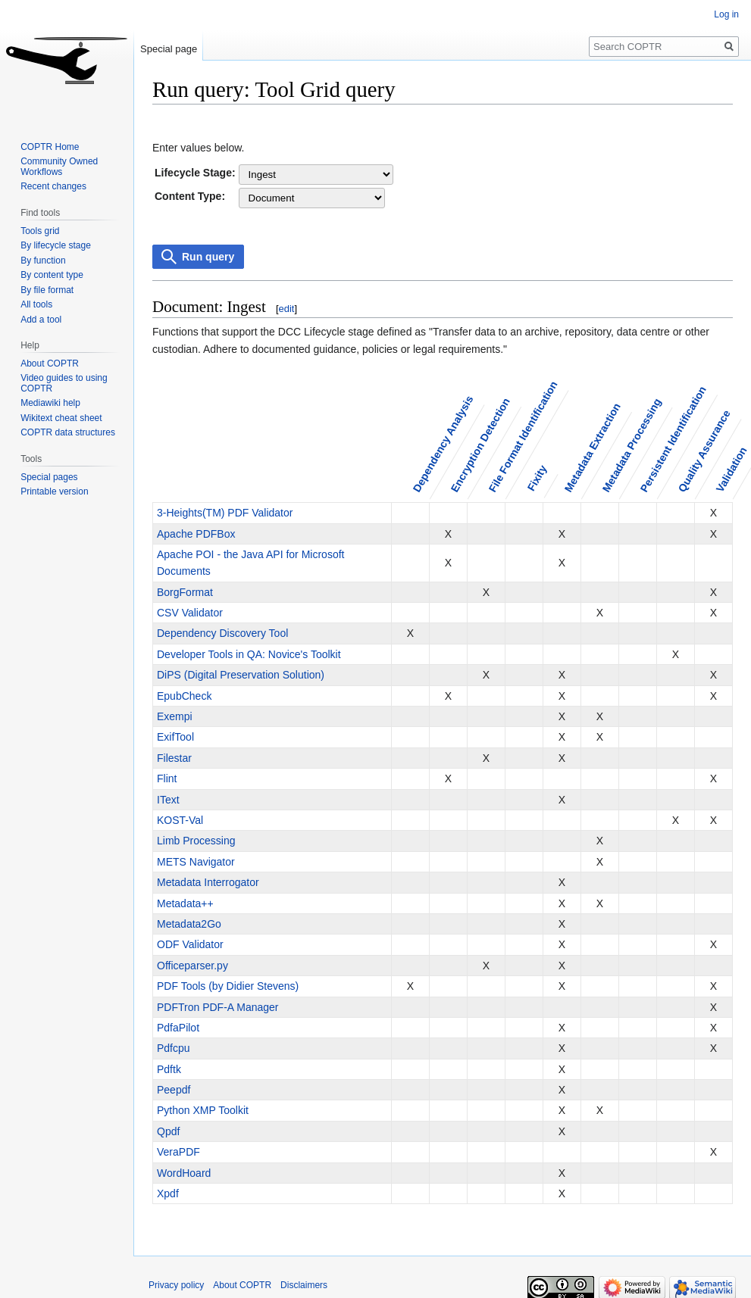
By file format (47, 290)
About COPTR (49, 363)
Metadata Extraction (592, 447)
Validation (731, 469)
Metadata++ (185, 903)
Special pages (48, 477)
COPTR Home (49, 147)
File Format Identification (522, 436)
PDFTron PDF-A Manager (218, 1007)
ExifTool (175, 737)
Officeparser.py (192, 965)
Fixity (536, 478)
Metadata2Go (189, 924)
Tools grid (39, 231)
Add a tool (40, 319)
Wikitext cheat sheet (61, 418)
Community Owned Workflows (59, 166)
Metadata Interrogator (208, 882)
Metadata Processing (631, 445)
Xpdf (168, 1193)
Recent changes (53, 186)
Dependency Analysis (442, 444)
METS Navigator (196, 862)
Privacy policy (176, 1285)
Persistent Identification (672, 439)
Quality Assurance (703, 450)
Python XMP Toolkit (203, 1110)
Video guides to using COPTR (64, 383)
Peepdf (173, 1090)
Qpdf (168, 1131)
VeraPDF (178, 1152)
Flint (167, 778)
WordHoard (184, 1173)
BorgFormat (185, 592)
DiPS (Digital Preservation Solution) (240, 675)
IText (168, 800)
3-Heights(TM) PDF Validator (225, 513)
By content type (51, 275)
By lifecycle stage (55, 245)
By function (42, 260)
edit (287, 308)
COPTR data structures (67, 432)
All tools (36, 304)
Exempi (174, 716)
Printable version (54, 491)
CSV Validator (190, 613)
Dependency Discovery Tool (222, 633)
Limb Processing (196, 841)
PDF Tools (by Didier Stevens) (228, 986)
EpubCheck (184, 696)
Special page (168, 49)
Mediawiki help (50, 403)
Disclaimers (303, 1285)
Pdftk (169, 1069)
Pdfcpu (173, 1048)
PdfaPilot (178, 1028)
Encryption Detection (480, 444)
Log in (726, 14)
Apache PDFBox (196, 534)
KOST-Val (180, 820)
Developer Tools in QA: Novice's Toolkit (249, 654)
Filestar (174, 758)
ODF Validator (190, 944)
